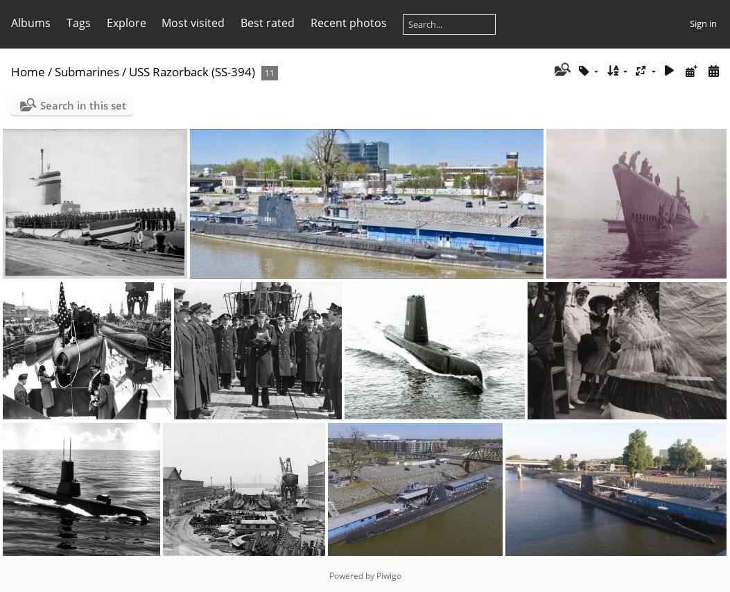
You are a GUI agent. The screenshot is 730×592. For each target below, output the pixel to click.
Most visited (193, 23)
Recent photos (349, 23)
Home (28, 72)
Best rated (268, 23)
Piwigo (388, 576)
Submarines (87, 72)
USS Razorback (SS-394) (192, 72)
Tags (79, 23)
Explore (126, 23)
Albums (31, 23)
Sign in (703, 23)
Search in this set (83, 105)
